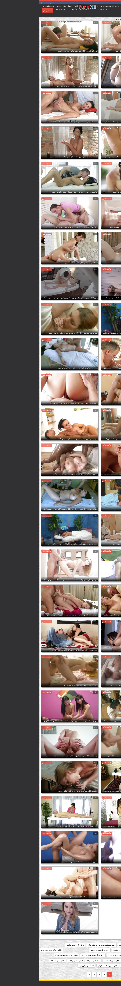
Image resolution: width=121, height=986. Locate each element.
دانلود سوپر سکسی (111, 966)
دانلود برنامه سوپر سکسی (83, 950)
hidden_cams (113, 945)
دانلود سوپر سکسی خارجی (68, 966)
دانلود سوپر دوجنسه (36, 960)
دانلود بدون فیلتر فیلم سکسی (107, 950)
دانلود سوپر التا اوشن (72, 960)
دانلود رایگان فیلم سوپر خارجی (107, 955)
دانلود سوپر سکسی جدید (91, 966)
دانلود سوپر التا (89, 960)
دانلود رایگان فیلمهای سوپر (108, 960)
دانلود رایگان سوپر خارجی (60, 950)
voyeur (82, 945)
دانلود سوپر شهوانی (47, 966)
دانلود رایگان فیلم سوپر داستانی (80, 955)
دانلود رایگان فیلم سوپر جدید (12, 950)
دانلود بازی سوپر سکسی (36, 945)
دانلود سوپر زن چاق (18, 960)
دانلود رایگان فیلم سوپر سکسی (53, 955)
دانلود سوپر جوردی (54, 960)
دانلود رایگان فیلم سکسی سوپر (27, 955)
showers (92, 945)
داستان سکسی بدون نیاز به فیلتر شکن (62, 945)
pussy (101, 945)
